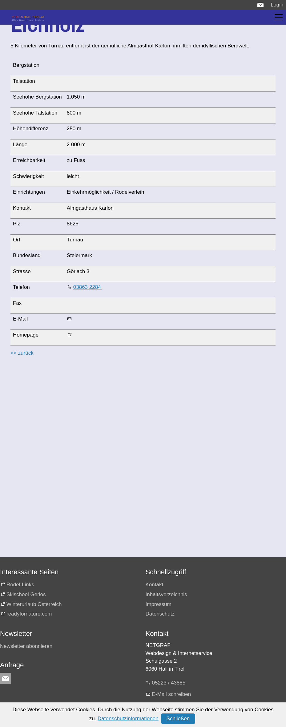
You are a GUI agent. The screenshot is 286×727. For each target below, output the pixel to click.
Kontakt (154, 585)
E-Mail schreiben (171, 694)
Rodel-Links (20, 585)
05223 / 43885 (169, 683)
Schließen (178, 718)
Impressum (158, 604)
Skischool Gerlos (26, 594)
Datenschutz (160, 614)
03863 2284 (88, 287)
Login (277, 5)
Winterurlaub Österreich (34, 604)
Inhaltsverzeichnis (166, 594)
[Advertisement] (141, 405)
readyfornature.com (29, 614)
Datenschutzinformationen (128, 718)
